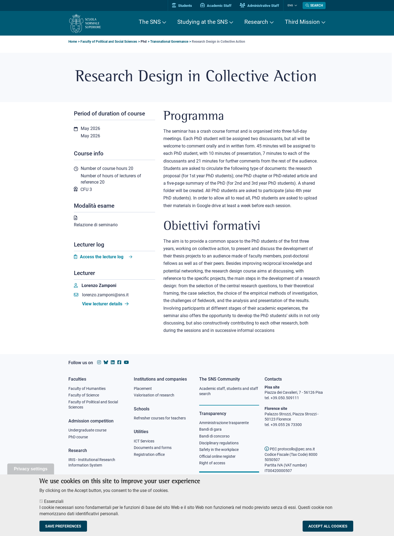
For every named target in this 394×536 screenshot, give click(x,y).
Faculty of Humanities (87, 388)
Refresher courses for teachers (160, 418)
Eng (290, 5)
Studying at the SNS (202, 22)
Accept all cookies (327, 528)
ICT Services (144, 441)
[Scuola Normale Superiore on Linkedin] (113, 362)
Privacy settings (31, 470)
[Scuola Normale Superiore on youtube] (126, 362)
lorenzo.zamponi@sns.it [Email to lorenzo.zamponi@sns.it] (101, 294)
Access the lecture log (101, 256)
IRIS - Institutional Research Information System (91, 462)
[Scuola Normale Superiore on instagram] (99, 362)
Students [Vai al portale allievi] (182, 6)
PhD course (78, 437)
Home (72, 42)
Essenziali (53, 503)
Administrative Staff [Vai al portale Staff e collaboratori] (259, 6)
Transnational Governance (169, 42)
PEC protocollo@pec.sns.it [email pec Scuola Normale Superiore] (290, 449)
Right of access (212, 463)
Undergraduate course (87, 430)
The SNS (150, 22)
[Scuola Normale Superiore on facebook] (119, 362)
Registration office (149, 454)
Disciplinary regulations (219, 443)
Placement (143, 388)
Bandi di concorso (214, 436)
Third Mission (302, 22)
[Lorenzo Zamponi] (95, 285)
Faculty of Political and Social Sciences (108, 42)
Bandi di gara (210, 429)
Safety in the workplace (219, 449)
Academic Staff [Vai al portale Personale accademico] (215, 6)
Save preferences (63, 528)
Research (256, 22)
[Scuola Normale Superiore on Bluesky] (106, 362)
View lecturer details (105, 303)
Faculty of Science (83, 395)
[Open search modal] (314, 5)
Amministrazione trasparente (224, 423)
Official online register (217, 456)
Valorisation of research (154, 395)
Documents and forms (153, 447)
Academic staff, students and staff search (228, 391)
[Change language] (295, 5)
